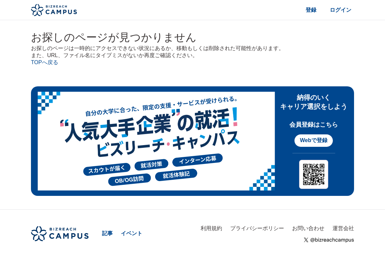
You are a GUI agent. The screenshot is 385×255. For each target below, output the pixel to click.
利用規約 (211, 228)
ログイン (340, 10)
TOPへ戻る (44, 62)
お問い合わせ (308, 228)
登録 (311, 10)
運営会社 (343, 228)
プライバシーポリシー (257, 228)
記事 (107, 233)
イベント (131, 233)
